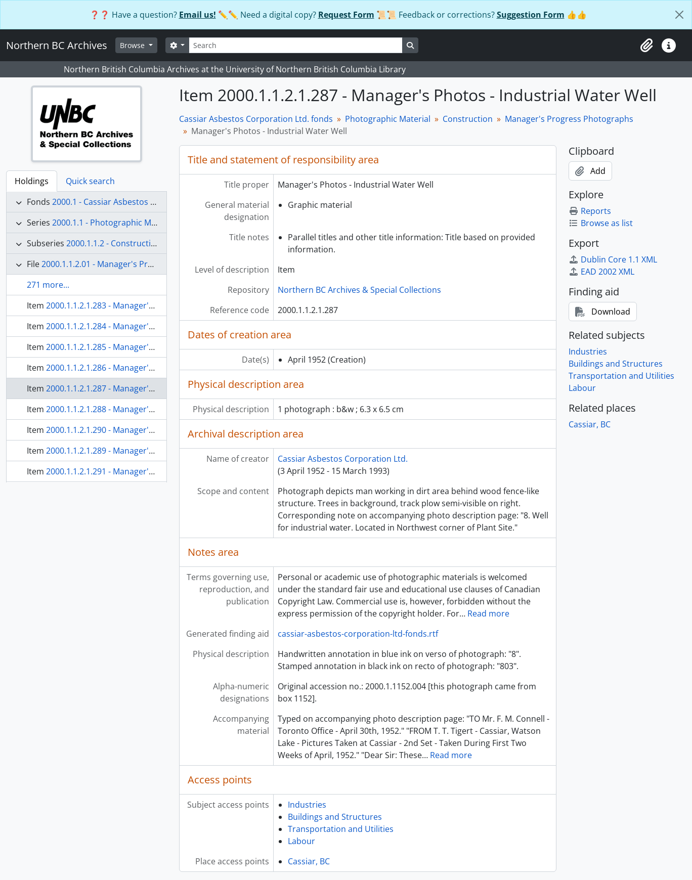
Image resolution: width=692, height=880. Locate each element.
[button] (646, 45)
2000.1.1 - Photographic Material (114, 222)
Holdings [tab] (32, 181)
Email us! (197, 14)
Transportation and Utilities (341, 828)
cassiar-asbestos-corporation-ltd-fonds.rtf (358, 633)
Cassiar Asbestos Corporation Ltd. (343, 458)
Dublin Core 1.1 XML (613, 259)
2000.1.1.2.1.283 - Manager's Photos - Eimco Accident (146, 305)
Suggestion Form (531, 14)
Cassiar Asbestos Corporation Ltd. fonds (256, 118)
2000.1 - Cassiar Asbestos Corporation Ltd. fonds (144, 201)
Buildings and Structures (335, 816)
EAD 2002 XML (601, 271)
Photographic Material (387, 118)
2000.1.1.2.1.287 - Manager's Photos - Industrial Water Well (157, 388)
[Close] (679, 15)
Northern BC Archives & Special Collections (359, 289)
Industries (307, 804)
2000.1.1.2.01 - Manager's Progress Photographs (133, 264)
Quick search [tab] (90, 181)
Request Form (346, 14)
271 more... (48, 284)
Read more (488, 613)
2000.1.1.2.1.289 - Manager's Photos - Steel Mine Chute (149, 450)
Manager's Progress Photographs (569, 118)
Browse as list (601, 223)
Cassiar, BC (309, 861)
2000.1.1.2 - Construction (113, 243)
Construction (468, 118)
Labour (301, 841)
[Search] (295, 45)
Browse (133, 45)
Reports (590, 210)
